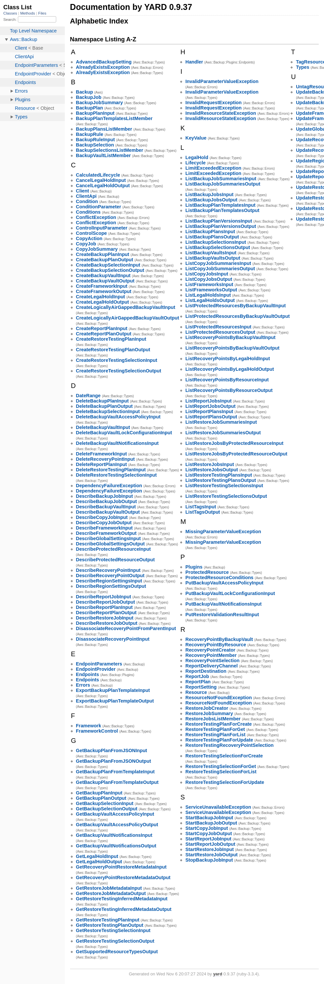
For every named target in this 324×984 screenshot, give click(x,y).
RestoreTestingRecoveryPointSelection (229, 745)
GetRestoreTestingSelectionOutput (115, 941)
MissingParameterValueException (223, 531)
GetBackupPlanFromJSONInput (111, 750)
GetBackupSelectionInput (105, 803)
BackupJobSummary (99, 102)
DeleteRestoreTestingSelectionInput (116, 475)
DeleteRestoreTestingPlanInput (111, 469)
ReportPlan (198, 681)
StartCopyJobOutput (208, 833)
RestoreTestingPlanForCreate (218, 724)
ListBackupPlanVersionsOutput (220, 226)
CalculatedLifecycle (98, 175)
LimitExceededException (213, 168)
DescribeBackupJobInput (104, 496)
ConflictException (96, 217)
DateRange (88, 395)
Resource (196, 692)
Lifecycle (195, 162)
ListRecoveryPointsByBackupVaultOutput (232, 348)
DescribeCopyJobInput (102, 517)
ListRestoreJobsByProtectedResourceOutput (236, 453)
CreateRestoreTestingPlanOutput (113, 349)
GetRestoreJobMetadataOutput (111, 893)
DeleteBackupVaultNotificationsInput (117, 443)
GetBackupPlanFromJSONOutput (113, 761)
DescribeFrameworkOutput (106, 533)
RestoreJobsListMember (213, 718)
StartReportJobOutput (210, 844)
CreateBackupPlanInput (102, 254)
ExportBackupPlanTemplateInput (113, 690)
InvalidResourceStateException (220, 113)
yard (217, 973)
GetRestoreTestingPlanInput (108, 919)
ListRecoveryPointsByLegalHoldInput (227, 358)
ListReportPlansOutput (211, 416)
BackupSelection (95, 145)
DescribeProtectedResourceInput (113, 549)
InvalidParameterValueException (222, 81)
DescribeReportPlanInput (104, 607)
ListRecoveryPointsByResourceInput (227, 379)
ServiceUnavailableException (218, 807)
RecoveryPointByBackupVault (219, 639)
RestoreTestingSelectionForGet (220, 766)
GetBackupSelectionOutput (107, 808)
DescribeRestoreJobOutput (107, 623)
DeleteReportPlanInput (101, 464)
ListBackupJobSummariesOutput (222, 184)
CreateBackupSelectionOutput (110, 270)
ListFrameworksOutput (211, 289)
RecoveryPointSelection (212, 660)
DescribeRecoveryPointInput (108, 570)
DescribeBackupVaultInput (106, 506)
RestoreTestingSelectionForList (221, 771)
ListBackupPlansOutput (212, 236)
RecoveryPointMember (211, 655)
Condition (87, 201)
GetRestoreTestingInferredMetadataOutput (124, 909)
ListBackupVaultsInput (210, 252)
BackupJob (88, 97)
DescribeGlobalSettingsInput (108, 538)
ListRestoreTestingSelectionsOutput (226, 496)
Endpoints (87, 674)
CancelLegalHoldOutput (103, 185)
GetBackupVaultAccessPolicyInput (115, 814)
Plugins (194, 567)
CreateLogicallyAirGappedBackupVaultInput (125, 307)
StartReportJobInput (208, 838)
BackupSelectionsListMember (109, 150)
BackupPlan (89, 107)
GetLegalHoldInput (97, 856)
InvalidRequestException (213, 102)
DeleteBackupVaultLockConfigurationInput (124, 432)
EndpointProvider (96, 669)
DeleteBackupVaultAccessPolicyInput (118, 416)
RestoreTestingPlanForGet (215, 729)
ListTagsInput (200, 506)
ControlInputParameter (102, 228)
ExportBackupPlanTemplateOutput (115, 701)
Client (82, 190)
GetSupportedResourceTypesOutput (117, 951)
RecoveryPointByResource (215, 644)
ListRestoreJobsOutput (211, 469)
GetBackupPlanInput (99, 792)
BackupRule (89, 134)
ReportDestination (205, 671)
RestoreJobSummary (209, 713)
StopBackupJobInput (209, 860)
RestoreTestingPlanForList (215, 734)
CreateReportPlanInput (102, 328)
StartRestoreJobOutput (211, 854)
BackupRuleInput (95, 139)
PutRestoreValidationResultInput (222, 614)
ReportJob (197, 676)
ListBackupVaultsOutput (212, 258)
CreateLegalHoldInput (100, 296)
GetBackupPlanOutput (101, 798)
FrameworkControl (97, 731)
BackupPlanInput (95, 113)
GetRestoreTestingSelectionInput (113, 930)
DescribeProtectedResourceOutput (115, 559)
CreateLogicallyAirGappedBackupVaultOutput (127, 318)
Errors (83, 685)
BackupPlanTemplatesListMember (114, 118)
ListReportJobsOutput (210, 406)
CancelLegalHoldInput (101, 180)
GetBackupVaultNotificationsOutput (116, 845)
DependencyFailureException (109, 485)
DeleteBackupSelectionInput (108, 411)
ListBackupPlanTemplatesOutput (222, 210)
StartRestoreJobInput (209, 849)
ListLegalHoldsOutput (210, 300)
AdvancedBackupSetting (104, 61)
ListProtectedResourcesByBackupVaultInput (235, 305)
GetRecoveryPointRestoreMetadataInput (121, 867)
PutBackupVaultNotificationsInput (223, 604)
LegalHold (196, 157)
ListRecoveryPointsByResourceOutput (229, 390)
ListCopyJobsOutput (208, 279)
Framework (88, 725)
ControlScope (91, 233)
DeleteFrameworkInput (101, 453)
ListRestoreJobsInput (209, 464)
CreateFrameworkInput (102, 286)
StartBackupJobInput (209, 817)
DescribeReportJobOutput (105, 602)
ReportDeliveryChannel (211, 665)
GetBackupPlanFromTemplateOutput (117, 782)
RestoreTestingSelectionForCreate (224, 755)
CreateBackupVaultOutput (105, 280)
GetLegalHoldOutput (99, 861)
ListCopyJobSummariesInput (218, 263)
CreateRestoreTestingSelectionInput (116, 360)
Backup (84, 92)
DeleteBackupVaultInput (103, 427)
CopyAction (89, 238)
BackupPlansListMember (104, 129)
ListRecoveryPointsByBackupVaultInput (230, 337)
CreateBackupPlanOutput (104, 259)
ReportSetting (201, 687)
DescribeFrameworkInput (104, 528)
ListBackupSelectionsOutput (217, 247)
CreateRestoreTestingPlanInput (111, 339)
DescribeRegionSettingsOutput (111, 586)
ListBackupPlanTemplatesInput (220, 205)
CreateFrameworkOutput (104, 291)
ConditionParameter (98, 206)
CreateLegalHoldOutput (102, 302)
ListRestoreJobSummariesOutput (223, 432)
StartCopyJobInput (206, 828)
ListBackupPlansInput (210, 231)
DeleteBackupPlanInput (102, 401)
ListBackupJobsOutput (211, 199)
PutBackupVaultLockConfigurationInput (230, 593)
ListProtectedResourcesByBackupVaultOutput (237, 316)
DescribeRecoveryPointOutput (110, 575)
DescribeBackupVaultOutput (108, 512)
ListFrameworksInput (209, 284)
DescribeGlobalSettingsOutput (110, 543)
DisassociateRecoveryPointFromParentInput (126, 628)
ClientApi (86, 196)
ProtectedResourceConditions (219, 577)
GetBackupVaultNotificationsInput (114, 835)
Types (302, 67)
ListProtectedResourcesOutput (220, 332)
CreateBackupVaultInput (103, 275)
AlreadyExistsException (103, 67)
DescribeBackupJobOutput (106, 501)
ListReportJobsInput (208, 401)
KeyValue (196, 138)
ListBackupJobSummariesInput (221, 178)
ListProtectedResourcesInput (218, 326)
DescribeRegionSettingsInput (109, 580)
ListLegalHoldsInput (208, 295)
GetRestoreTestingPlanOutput (109, 925)
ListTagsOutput (202, 512)
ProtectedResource (207, 572)
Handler (194, 61)
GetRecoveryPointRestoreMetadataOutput (123, 877)
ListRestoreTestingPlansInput (218, 475)
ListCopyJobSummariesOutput (220, 268)
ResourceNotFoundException (218, 697)
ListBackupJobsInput (209, 194)
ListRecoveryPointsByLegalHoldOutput (229, 369)
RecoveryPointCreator (210, 650)
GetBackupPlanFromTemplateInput (115, 771)
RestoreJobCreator (206, 708)
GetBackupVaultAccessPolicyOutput (117, 824)
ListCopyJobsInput (206, 274)
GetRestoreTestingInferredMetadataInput (122, 898)
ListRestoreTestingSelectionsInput (224, 485)
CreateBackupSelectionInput (108, 265)
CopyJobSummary (97, 249)
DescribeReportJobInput (103, 596)
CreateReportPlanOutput (104, 333)
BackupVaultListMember (103, 155)
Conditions (88, 212)
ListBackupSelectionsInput (215, 242)
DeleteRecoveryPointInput (105, 459)
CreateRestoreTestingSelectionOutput (118, 370)
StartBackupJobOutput (211, 823)
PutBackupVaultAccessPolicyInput (224, 582)
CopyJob (86, 243)
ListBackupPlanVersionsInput (218, 221)
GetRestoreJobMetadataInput (109, 888)
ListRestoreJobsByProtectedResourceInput (234, 443)
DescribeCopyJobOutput (104, 522)
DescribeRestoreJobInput (105, 617)
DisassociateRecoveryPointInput (112, 639)
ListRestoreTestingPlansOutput (220, 480)
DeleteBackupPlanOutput (104, 406)
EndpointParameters (99, 663)
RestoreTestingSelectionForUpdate (224, 782)
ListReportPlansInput (209, 411)
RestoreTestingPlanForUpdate (219, 740)
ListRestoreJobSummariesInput (221, 422)
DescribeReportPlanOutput (106, 612)
